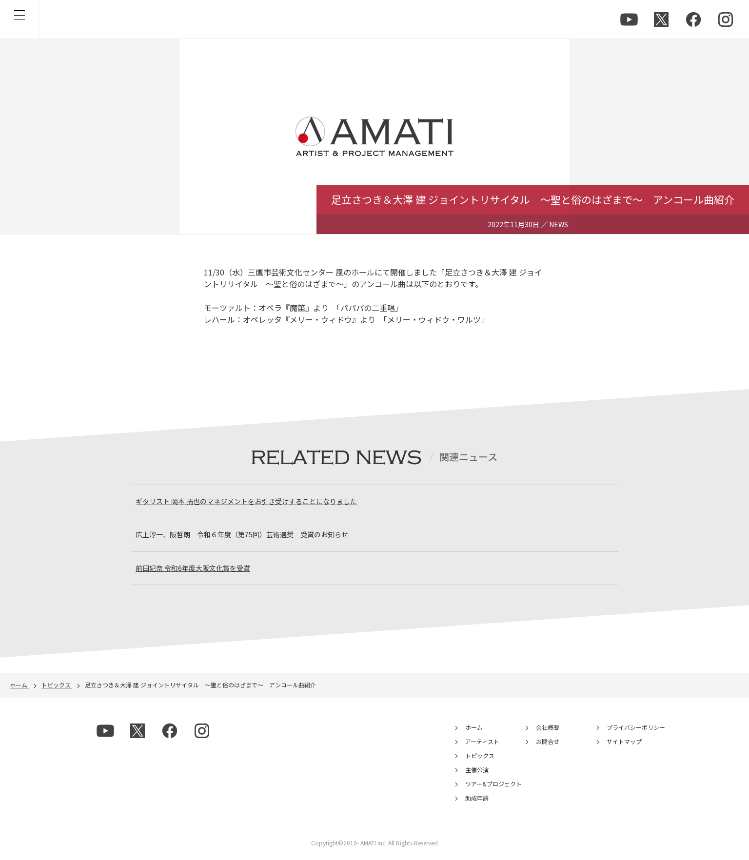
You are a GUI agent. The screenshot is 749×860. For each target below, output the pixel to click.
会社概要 (547, 732)
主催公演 (477, 775)
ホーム (474, 732)
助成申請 (477, 803)
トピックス (479, 761)
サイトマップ (624, 747)
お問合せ (547, 747)
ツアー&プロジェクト (493, 789)
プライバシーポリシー (636, 732)
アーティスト (482, 747)
